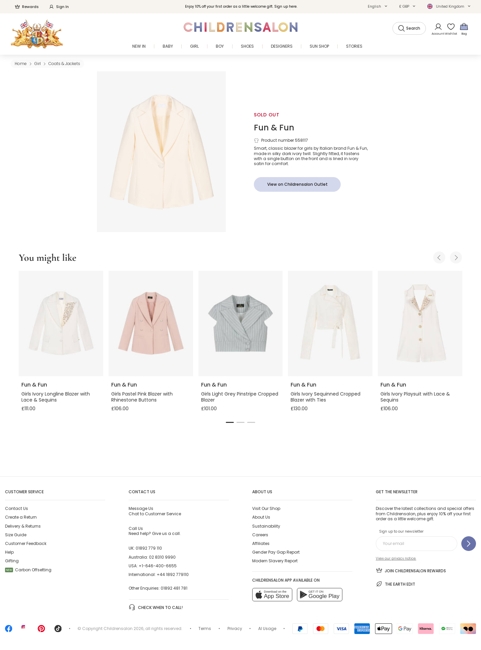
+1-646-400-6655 (158, 566)
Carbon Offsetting (28, 570)
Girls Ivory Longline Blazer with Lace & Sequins (55, 397)
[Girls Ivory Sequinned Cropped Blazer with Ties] (330, 323)
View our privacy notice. (396, 558)
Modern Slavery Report (275, 561)
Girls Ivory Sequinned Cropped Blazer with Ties (325, 397)
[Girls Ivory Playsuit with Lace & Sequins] (420, 323)
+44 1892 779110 (173, 574)
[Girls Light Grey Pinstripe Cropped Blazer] (240, 323)
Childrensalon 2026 (124, 628)
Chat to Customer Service (155, 511)
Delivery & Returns (23, 526)
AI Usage (267, 628)
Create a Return (21, 517)
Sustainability (266, 526)
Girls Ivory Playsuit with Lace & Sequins (415, 397)
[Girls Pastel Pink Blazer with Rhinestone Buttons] (151, 323)
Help (9, 552)
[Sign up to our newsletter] (468, 543)
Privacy (234, 628)
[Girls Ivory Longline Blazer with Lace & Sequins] (61, 323)
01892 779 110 (149, 548)
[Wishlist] (448, 29)
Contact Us (16, 508)
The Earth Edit (395, 584)
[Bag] (464, 29)
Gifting (12, 561)
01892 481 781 (174, 588)
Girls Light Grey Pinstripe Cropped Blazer (239, 397)
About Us (261, 517)
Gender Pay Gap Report (276, 552)
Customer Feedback (25, 543)
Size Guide (15, 535)
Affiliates (261, 543)
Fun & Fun (274, 127)
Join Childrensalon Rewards (411, 570)
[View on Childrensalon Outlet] (297, 184)
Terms (204, 628)
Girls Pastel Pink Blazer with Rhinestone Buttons (142, 397)
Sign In (59, 6)
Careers (260, 535)
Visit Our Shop (266, 508)
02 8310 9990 (162, 557)
